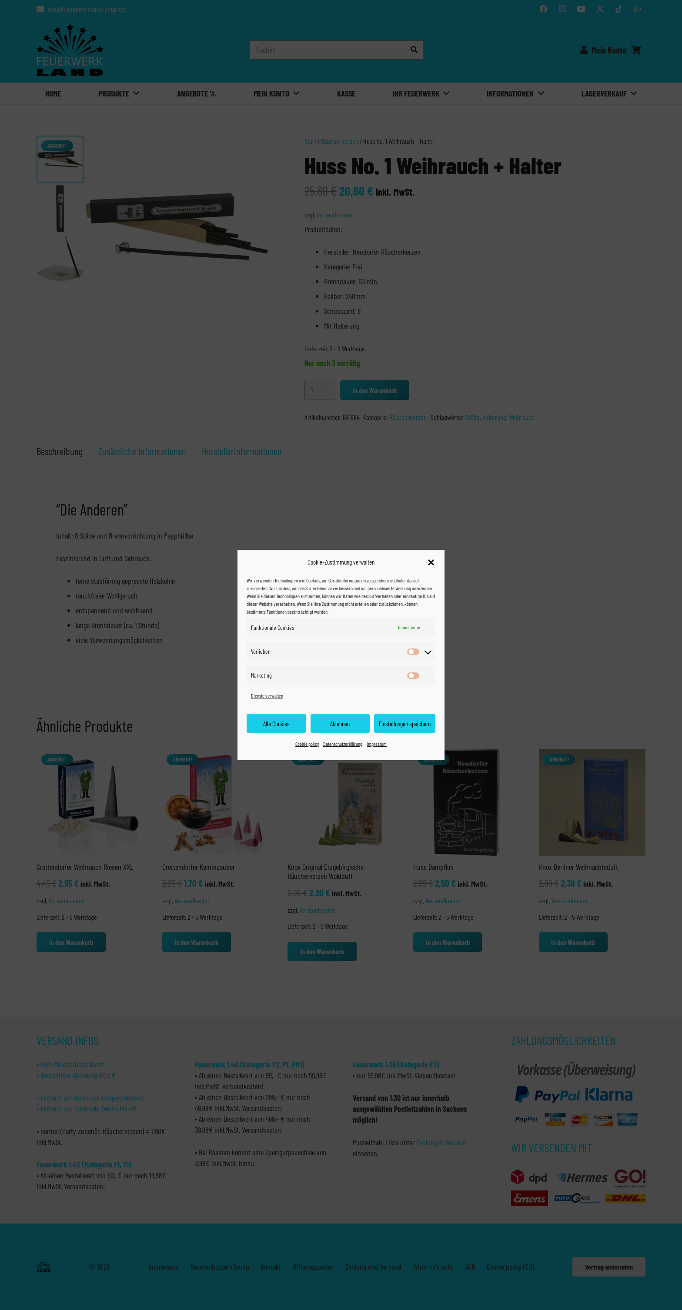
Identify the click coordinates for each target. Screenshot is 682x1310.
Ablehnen (340, 724)
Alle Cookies (276, 724)
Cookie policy (307, 744)
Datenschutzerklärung (342, 744)
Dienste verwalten (267, 695)
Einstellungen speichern (405, 724)
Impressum (377, 744)
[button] (431, 562)
